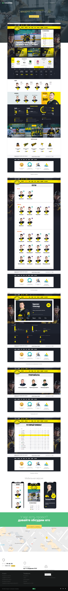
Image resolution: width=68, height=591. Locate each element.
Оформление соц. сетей (28, 583)
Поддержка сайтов (6, 577)
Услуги (46, 2)
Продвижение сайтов (6, 579)
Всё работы (25, 575)
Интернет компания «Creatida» (7, 3)
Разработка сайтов (6, 575)
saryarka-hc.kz (34, 16)
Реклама (25, 581)
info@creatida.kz (50, 570)
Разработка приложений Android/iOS (10, 583)
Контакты (64, 2)
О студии (58, 2)
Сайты (24, 577)
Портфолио (52, 2)
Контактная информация (50, 577)
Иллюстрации (26, 579)
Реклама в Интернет (6, 581)
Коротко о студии (48, 575)
